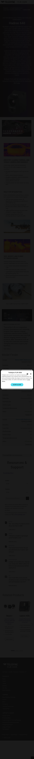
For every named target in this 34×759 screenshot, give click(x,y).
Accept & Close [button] (17, 384)
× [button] (30, 374)
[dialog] (17, 379)
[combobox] (27, 374)
